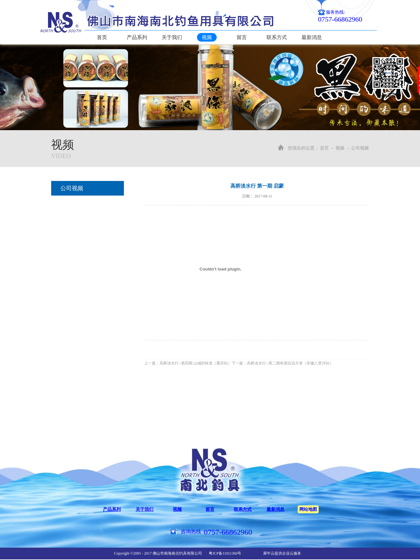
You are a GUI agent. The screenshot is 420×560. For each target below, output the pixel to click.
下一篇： (282, 363)
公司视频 (360, 148)
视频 (339, 148)
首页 (102, 37)
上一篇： (188, 363)
